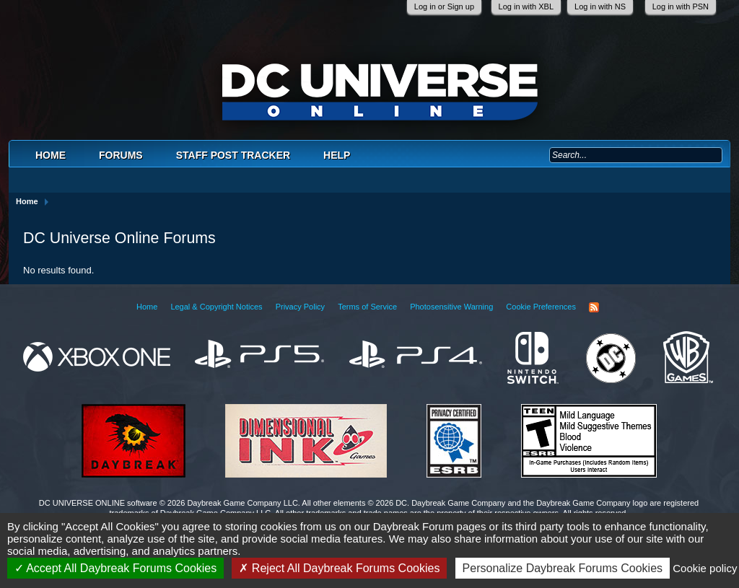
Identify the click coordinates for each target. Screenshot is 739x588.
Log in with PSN (680, 6)
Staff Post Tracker (233, 155)
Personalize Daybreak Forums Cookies (563, 568)
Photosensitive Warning (451, 306)
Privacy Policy (300, 306)
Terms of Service (367, 306)
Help (336, 155)
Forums (121, 155)
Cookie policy (705, 568)
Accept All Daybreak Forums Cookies (115, 568)
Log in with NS (600, 6)
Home (50, 155)
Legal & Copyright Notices (216, 306)
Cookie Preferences (541, 306)
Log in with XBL (526, 6)
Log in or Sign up (444, 6)
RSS (594, 307)
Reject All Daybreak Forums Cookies (339, 568)
